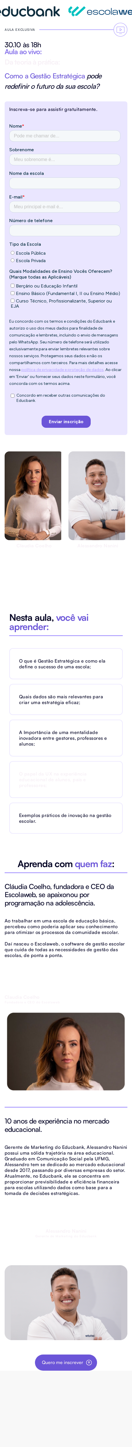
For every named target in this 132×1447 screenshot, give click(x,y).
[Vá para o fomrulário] (120, 30)
